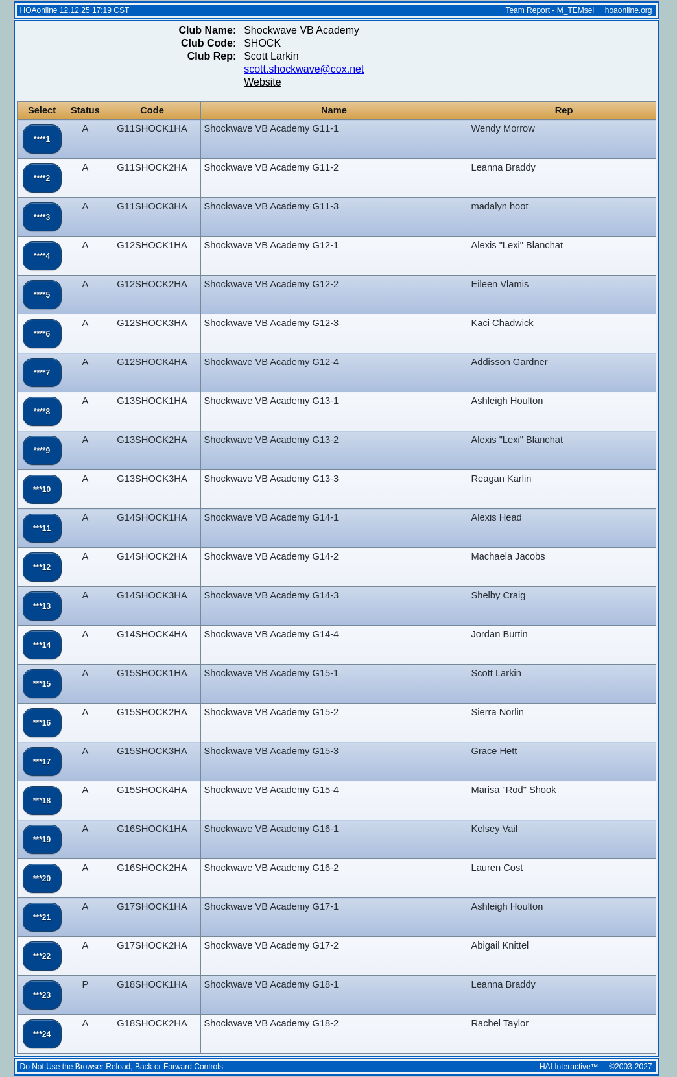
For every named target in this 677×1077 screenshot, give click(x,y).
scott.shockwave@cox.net (304, 69)
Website (262, 82)
